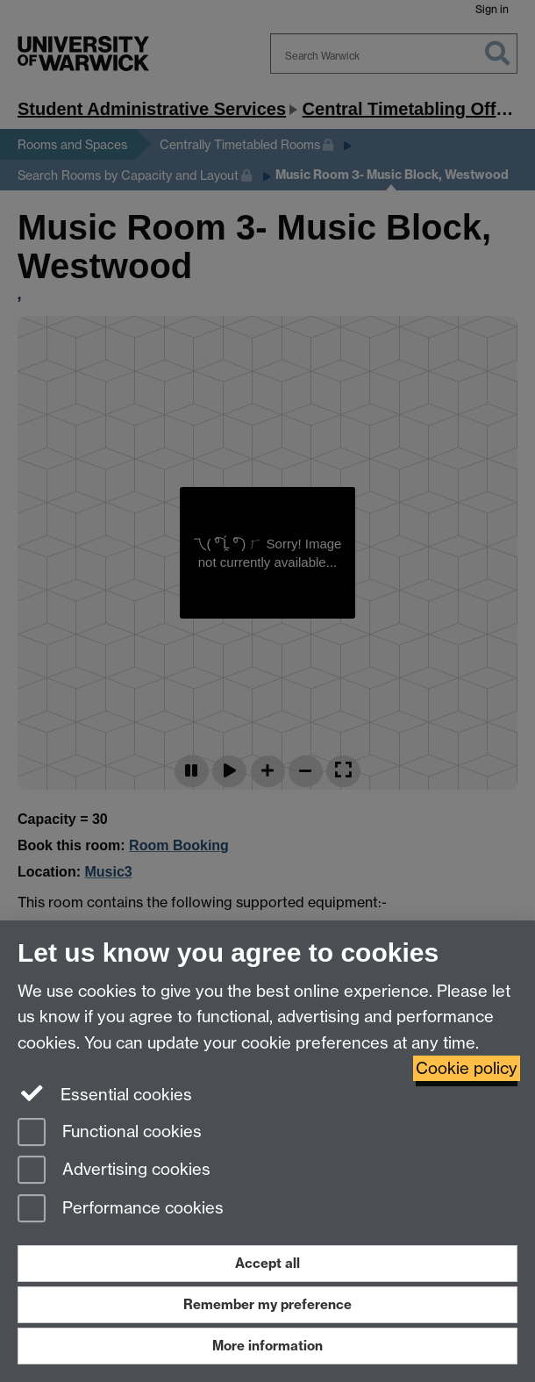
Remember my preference (267, 1304)
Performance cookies (121, 1209)
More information (267, 1345)
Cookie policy (466, 1068)
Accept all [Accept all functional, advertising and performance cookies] (267, 1263)
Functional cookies (110, 1133)
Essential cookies (105, 1093)
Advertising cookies (114, 1171)
